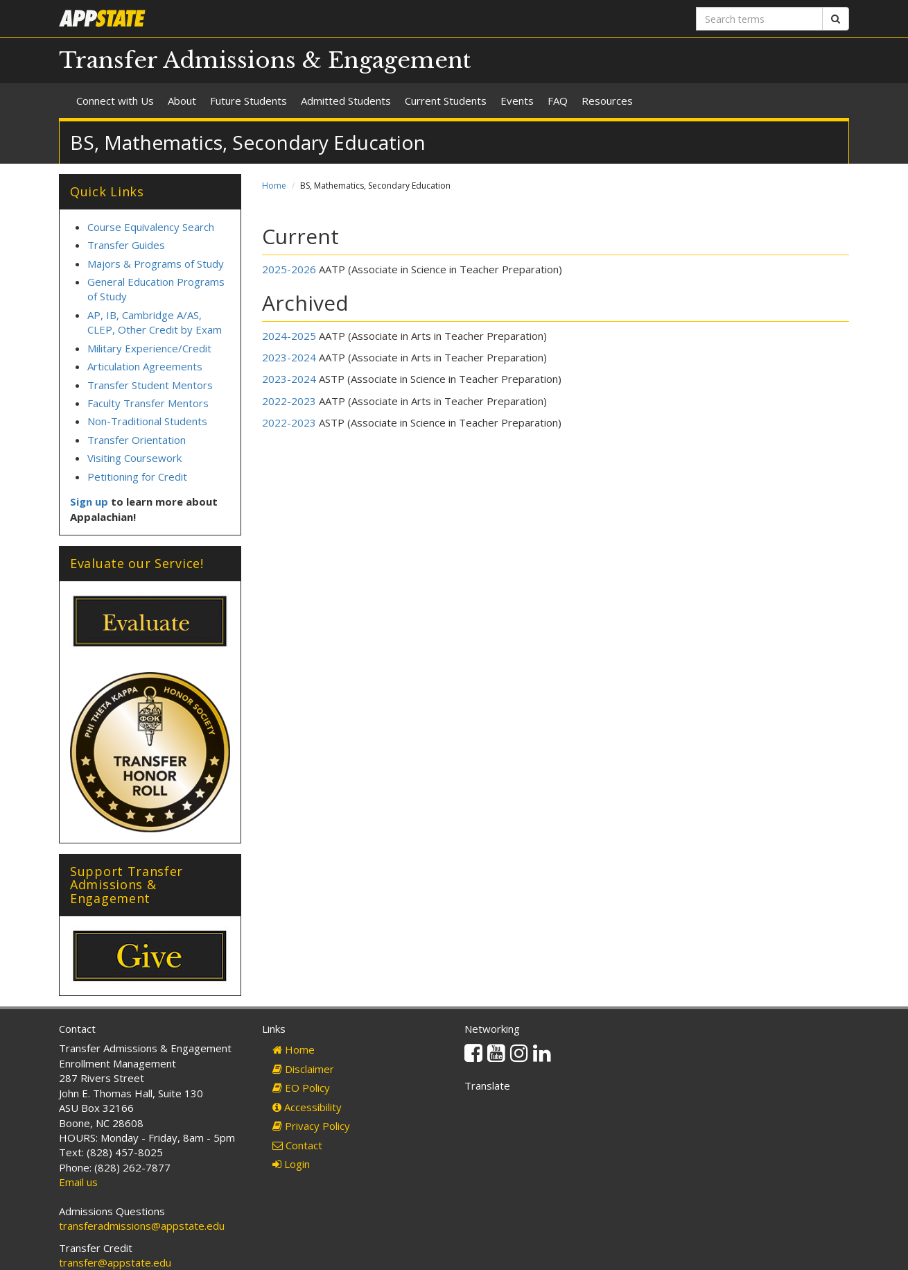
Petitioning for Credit (137, 476)
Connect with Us (115, 101)
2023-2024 (289, 357)
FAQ (558, 101)
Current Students (446, 101)
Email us (78, 1182)
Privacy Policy (311, 1126)
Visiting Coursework (134, 458)
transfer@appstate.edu (115, 1262)
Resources (607, 101)
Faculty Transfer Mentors (148, 403)
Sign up (89, 501)
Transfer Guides (126, 245)
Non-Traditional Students (147, 421)
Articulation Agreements (146, 366)
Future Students (248, 101)
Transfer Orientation (136, 440)
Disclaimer (303, 1069)
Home (274, 185)
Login (291, 1164)
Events (517, 101)
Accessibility (307, 1107)
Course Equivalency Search (150, 227)
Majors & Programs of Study (155, 264)
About (182, 101)
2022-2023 (289, 401)
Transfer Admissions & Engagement (265, 60)
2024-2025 (289, 336)
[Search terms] (759, 19)
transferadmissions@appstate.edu (142, 1226)
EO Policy (301, 1088)
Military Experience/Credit (149, 348)
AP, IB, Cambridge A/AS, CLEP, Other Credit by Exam (154, 322)
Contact (297, 1145)
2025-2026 (289, 269)
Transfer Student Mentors (150, 385)
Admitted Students (346, 101)
